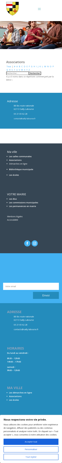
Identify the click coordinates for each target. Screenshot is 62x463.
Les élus (13, 199)
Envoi (46, 295)
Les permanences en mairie (22, 206)
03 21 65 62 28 (20, 324)
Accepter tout (31, 441)
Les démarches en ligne (20, 392)
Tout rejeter (31, 457)
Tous (9, 66)
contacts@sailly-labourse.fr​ (26, 329)
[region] (31, 439)
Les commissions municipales (23, 202)
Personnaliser (31, 449)
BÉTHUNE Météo (31, 268)
